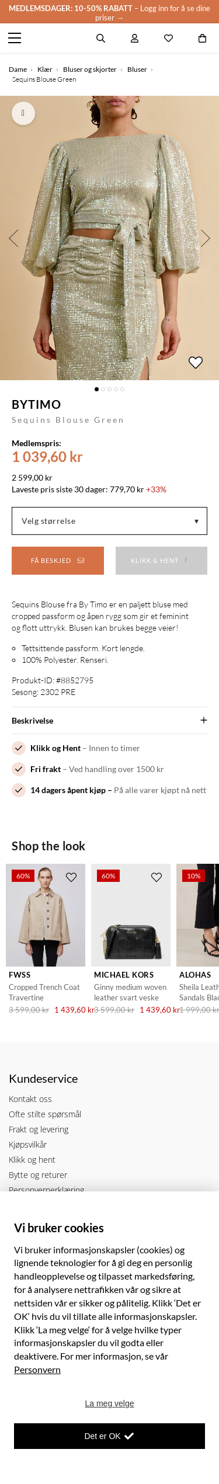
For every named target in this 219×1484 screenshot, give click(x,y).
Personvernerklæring (46, 1189)
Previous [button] (13, 238)
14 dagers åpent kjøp (68, 790)
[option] (109, 238)
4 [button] (116, 389)
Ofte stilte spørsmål (45, 1114)
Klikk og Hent (55, 748)
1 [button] (97, 389)
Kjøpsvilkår (28, 1144)
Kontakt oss (30, 1098)
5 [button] (122, 389)
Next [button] (206, 238)
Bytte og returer (38, 1174)
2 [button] (103, 389)
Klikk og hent (32, 1159)
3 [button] (109, 389)
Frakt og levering (38, 1129)
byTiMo (36, 404)
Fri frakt (45, 769)
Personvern (37, 1369)
